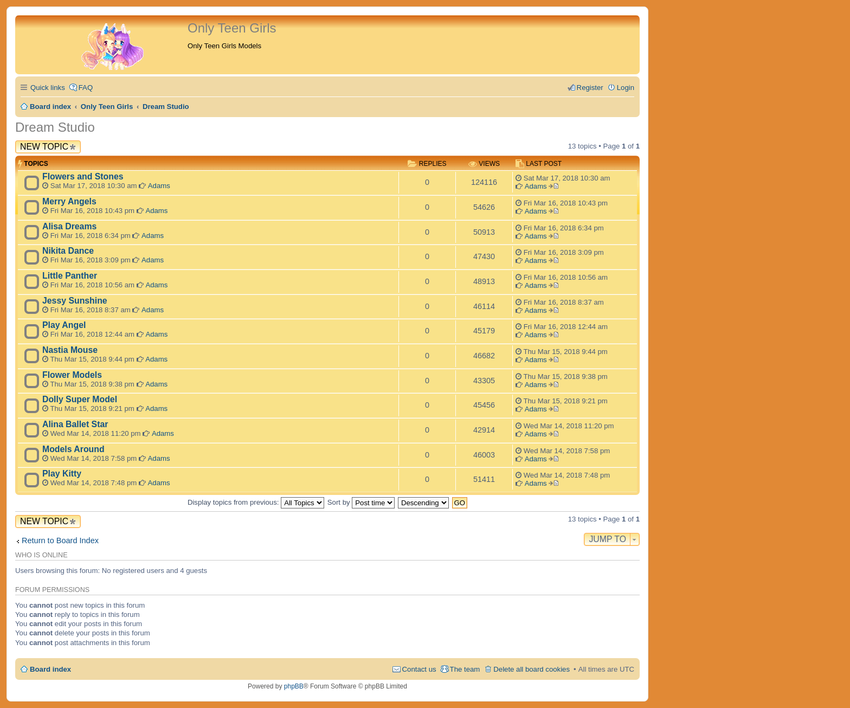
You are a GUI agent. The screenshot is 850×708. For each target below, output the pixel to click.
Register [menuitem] (590, 87)
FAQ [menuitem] (86, 87)
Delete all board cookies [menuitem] (531, 669)
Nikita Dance (68, 250)
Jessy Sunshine (74, 300)
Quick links (47, 87)
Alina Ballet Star (75, 424)
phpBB (294, 686)
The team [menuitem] (465, 669)
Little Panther (69, 275)
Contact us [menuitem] (419, 669)
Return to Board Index (60, 540)
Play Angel (64, 325)
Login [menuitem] (625, 87)
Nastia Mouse (70, 350)
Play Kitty (61, 473)
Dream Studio (55, 127)
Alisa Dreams (69, 226)
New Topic (44, 146)
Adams (159, 186)
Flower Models (72, 374)
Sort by (361, 502)
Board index (50, 669)
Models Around (73, 449)
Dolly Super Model (79, 399)
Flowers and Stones (83, 176)
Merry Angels (69, 201)
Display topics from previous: (256, 502)
